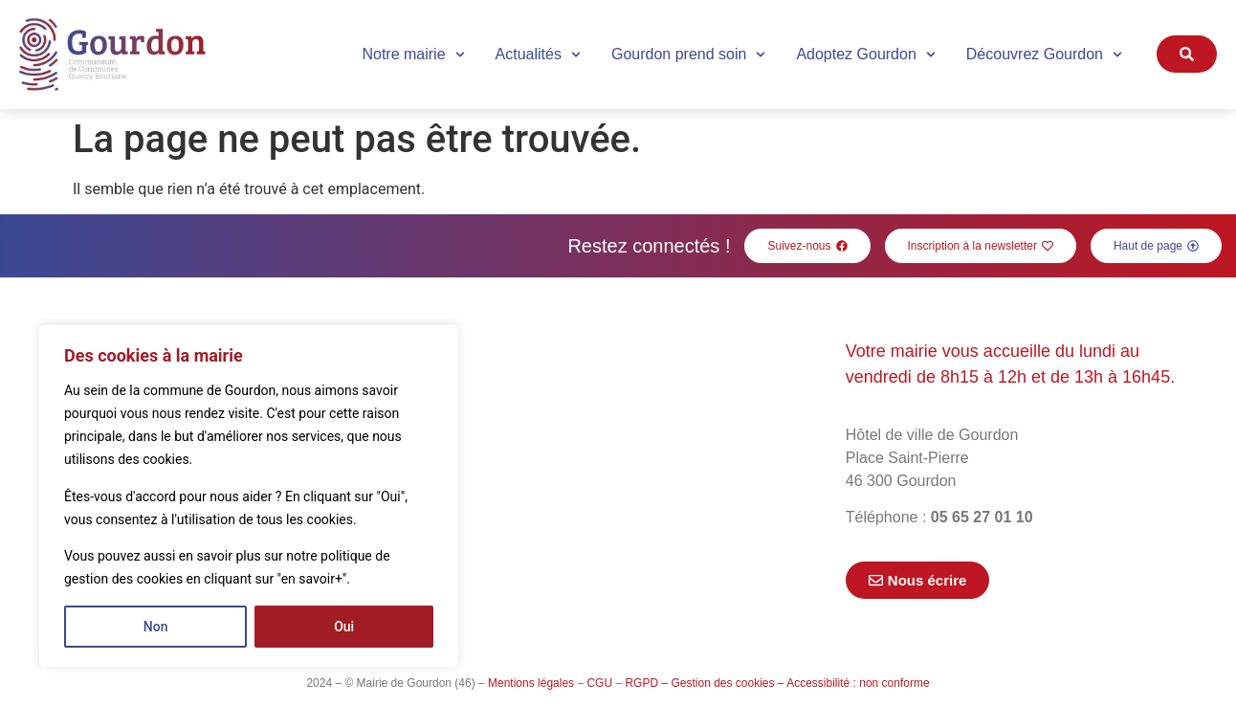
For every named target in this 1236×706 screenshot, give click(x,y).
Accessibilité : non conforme (857, 683)
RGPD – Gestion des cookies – (704, 683)
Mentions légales (531, 683)
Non (155, 626)
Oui (344, 626)
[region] (248, 496)
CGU (599, 683)
